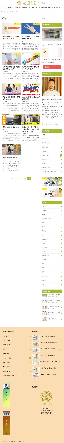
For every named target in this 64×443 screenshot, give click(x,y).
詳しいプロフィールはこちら (52, 124)
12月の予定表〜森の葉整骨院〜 (44, 363)
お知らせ (44, 213)
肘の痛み (44, 248)
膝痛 (43, 264)
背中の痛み (45, 256)
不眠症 (43, 224)
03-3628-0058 (48, 409)
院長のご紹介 (24, 8)
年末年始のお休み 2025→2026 (51, 314)
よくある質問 (37, 8)
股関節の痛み (45, 252)
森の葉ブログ (45, 162)
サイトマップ (21, 436)
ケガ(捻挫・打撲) (46, 217)
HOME (43, 134)
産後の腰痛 (45, 244)
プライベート (45, 221)
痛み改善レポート (18, 8)
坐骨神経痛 (45, 236)
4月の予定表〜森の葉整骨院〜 (51, 291)
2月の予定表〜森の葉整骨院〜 (51, 303)
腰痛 (43, 260)
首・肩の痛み (45, 272)
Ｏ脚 (43, 280)
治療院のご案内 (44, 8)
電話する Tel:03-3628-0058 (52, 67)
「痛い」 (44, 205)
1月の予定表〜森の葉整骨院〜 (51, 308)
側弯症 (43, 232)
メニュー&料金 (31, 8)
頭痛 (43, 268)
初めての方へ (11, 8)
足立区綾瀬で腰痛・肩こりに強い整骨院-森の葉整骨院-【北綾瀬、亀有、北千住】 (28, 440)
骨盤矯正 (44, 276)
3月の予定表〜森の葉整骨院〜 (51, 297)
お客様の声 (45, 150)
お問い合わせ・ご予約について (54, 8)
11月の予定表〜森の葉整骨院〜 (44, 370)
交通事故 (44, 228)
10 (25, 178)
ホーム (5, 8)
